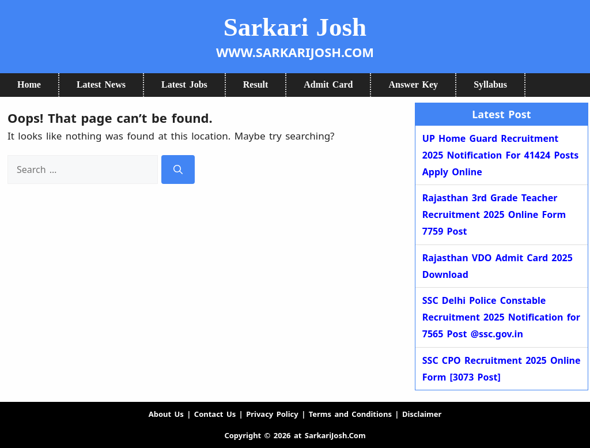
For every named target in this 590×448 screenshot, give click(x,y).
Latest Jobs (184, 84)
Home (29, 84)
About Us (166, 414)
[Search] (178, 170)
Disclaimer (421, 414)
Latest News (101, 84)
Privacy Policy (272, 414)
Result (255, 84)
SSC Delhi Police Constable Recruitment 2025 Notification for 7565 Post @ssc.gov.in (501, 317)
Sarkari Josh (295, 27)
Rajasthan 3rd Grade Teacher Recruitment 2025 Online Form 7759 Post (494, 214)
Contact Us (215, 414)
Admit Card (328, 84)
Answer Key (413, 84)
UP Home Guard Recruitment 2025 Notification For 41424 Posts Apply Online (500, 155)
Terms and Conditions (350, 414)
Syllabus (490, 84)
